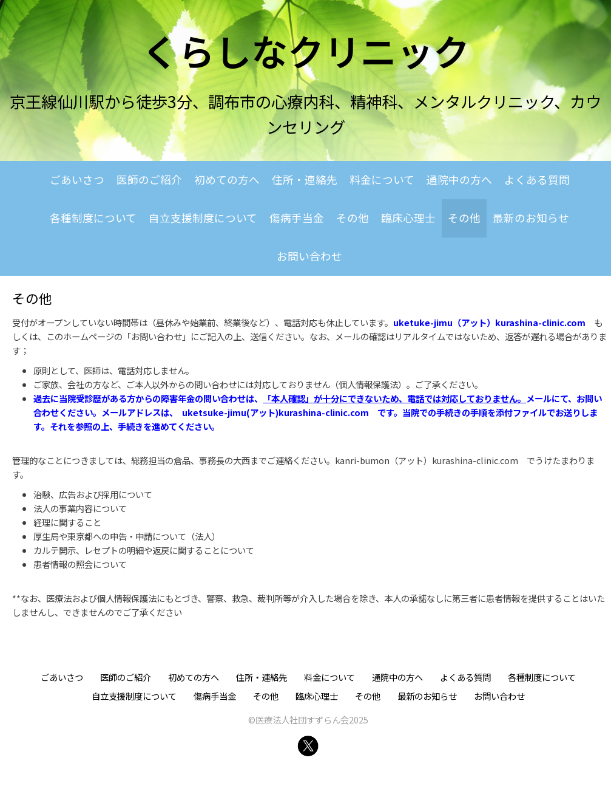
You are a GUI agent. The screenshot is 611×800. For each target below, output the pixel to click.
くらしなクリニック (306, 50)
